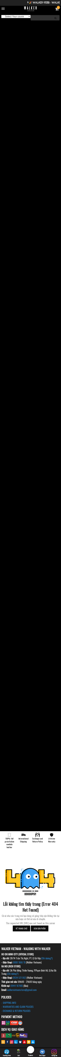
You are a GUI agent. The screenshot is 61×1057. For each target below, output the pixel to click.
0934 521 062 (19, 977)
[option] (30, 23)
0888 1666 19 (19, 962)
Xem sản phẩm (39, 928)
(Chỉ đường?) (46, 958)
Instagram (54, 1053)
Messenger (42, 1053)
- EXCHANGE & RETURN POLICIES (15, 1011)
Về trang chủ (21, 928)
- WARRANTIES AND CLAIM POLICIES (17, 1007)
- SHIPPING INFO (8, 1003)
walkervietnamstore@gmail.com (22, 990)
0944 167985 (17, 986)
